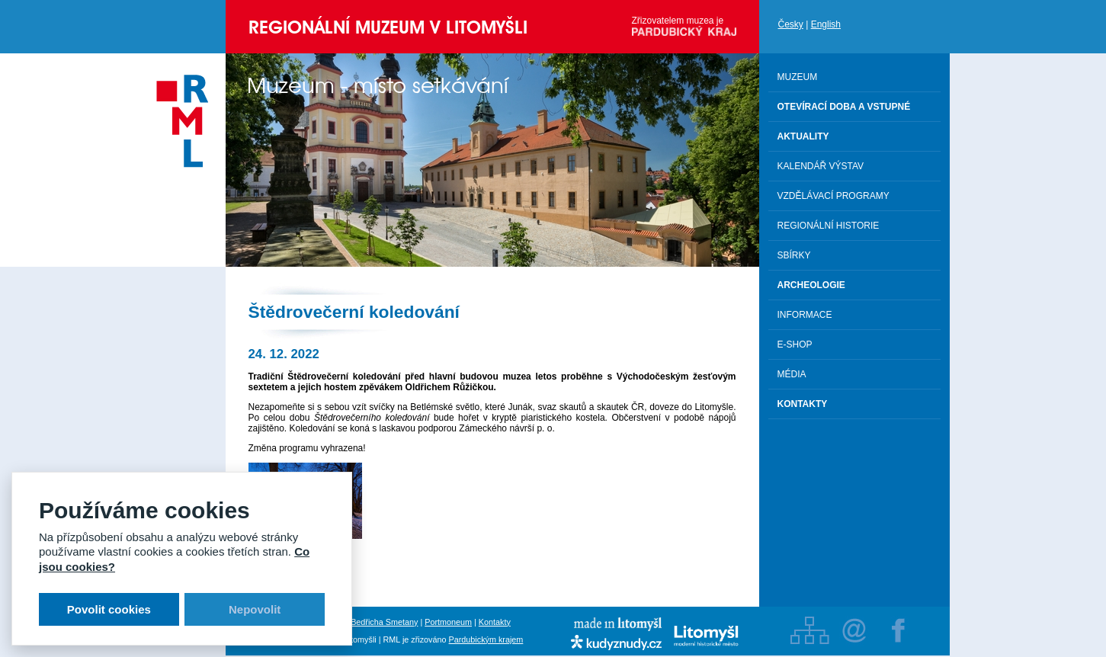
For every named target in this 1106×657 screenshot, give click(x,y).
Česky (790, 24)
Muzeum (797, 77)
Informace (804, 314)
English (826, 24)
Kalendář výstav (820, 166)
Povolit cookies (109, 609)
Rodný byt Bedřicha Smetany (365, 622)
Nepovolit (255, 609)
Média (791, 374)
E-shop (795, 344)
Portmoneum (448, 622)
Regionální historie (828, 225)
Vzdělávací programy (833, 196)
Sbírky (794, 255)
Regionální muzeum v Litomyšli (387, 27)
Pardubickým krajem (486, 639)
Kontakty (495, 622)
